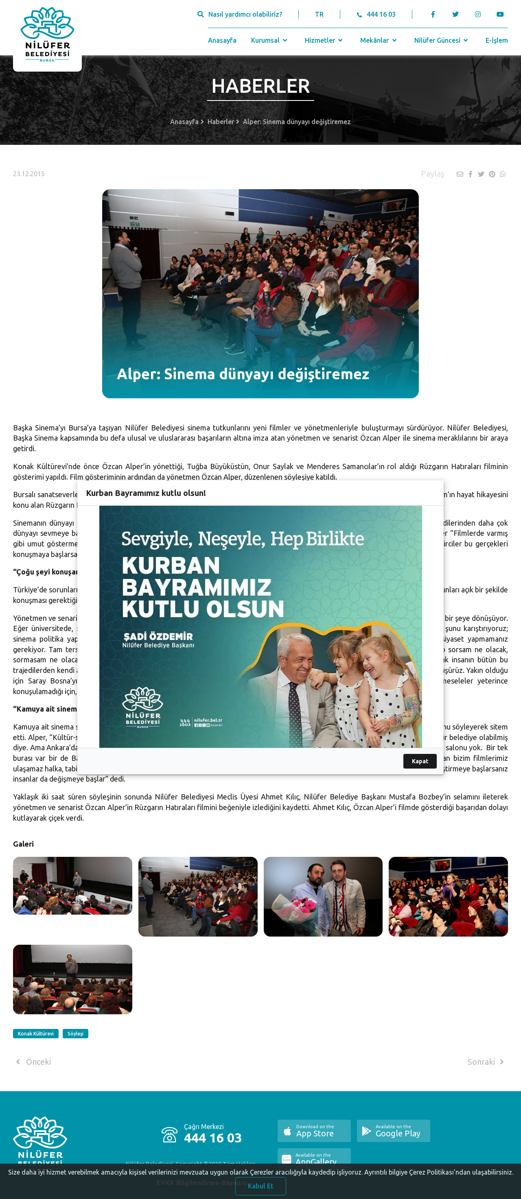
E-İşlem (497, 40)
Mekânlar (379, 40)
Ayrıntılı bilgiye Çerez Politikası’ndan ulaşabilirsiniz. (438, 1177)
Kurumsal (270, 40)
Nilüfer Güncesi (442, 40)
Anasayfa (222, 40)
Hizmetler (324, 40)
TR (319, 14)
